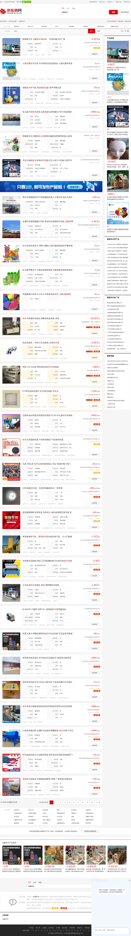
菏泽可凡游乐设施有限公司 (92, 273)
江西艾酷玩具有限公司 (113, 335)
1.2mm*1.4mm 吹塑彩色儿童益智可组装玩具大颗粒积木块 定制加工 (11, 870)
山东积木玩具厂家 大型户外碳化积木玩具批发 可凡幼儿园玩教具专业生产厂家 (116, 870)
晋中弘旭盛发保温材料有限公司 (116, 306)
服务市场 (119, 2)
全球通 (58, 928)
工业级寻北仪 (111, 404)
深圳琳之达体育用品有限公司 (91, 201)
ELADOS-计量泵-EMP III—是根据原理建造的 (44, 609)
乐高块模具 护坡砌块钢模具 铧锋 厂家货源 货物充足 (47, 779)
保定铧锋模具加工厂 (94, 782)
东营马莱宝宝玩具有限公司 (115, 319)
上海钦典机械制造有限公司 (92, 346)
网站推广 (110, 2)
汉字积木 (45, 823)
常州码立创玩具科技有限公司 (115, 342)
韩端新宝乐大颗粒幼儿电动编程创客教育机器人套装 (47, 136)
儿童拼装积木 (89, 813)
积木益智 (71, 26)
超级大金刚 (110, 387)
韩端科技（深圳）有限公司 (92, 135)
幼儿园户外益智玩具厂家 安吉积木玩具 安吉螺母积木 (95, 870)
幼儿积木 (59, 816)
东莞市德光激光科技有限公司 (91, 564)
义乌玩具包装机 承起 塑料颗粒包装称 (40, 585)
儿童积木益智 (114, 26)
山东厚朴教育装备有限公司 (92, 115)
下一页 (127, 31)
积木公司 (30, 26)
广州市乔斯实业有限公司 (114, 329)
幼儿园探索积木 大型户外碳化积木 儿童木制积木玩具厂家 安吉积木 (74, 870)
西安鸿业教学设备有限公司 (115, 322)
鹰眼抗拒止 (110, 394)
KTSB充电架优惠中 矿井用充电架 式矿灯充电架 (40, 391)
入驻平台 (27, 2)
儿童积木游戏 (75, 823)
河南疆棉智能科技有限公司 (115, 312)
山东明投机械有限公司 (93, 370)
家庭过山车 (110, 381)
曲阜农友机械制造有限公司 (92, 734)
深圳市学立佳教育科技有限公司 (91, 91)
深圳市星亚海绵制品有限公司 (91, 67)
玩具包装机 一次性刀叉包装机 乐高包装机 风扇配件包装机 (40, 343)
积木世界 (88, 823)
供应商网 (3, 21)
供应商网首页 (93, 2)
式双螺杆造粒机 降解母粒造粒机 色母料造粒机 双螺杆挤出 (40, 318)
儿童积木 (85, 26)
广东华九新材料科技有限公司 (115, 332)
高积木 (73, 820)
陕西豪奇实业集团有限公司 (115, 316)
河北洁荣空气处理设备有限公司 (91, 661)
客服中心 (80, 928)
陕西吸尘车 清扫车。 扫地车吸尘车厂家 (43, 39)
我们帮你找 (125, 12)
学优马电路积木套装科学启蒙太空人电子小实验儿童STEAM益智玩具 (117, 134)
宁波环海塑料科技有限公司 (92, 637)
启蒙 (72, 816)
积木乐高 (45, 816)
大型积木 (59, 820)
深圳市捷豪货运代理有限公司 (91, 439)
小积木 (45, 813)
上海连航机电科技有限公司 (92, 608)
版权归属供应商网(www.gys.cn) (74, 933)
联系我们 (87, 928)
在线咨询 (94, 54)
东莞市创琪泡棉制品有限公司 (91, 297)
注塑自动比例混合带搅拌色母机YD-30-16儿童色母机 (47, 415)
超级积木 (16, 823)
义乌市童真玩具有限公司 (114, 326)
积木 (56, 26)
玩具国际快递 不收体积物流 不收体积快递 (42, 440)
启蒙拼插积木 (61, 823)
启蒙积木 (121, 21)
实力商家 (51, 928)
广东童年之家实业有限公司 (115, 345)
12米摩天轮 (110, 384)
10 (92, 802)
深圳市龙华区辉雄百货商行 (92, 249)
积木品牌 (31, 823)
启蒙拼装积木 (89, 820)
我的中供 (102, 2)
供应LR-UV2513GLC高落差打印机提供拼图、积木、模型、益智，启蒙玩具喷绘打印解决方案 (117, 167)
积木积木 (16, 26)
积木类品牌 (12, 21)
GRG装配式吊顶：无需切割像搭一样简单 (42, 488)
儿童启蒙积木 (32, 820)
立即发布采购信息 (90, 831)
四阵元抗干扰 (111, 407)
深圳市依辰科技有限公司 (93, 685)
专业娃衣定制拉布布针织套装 (115, 400)
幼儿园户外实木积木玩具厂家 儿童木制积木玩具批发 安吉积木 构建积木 (53, 870)
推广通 (38, 928)
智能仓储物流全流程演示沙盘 (115, 371)
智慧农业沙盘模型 (112, 367)
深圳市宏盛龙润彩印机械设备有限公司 (89, 225)
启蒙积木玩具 (18, 820)
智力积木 (16, 816)
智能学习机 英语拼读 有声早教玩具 (41, 88)
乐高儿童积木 (47, 820)
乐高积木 (31, 816)
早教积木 (74, 813)
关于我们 (31, 928)
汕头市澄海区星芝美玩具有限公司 (90, 159)
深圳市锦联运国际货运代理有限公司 (89, 758)
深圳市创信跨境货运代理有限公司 (90, 467)
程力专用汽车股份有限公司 (92, 42)
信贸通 (44, 928)
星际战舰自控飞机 (112, 377)
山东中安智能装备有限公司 (92, 394)
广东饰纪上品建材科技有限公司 (91, 491)
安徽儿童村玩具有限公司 (114, 303)
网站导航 (127, 2)
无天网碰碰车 (111, 390)
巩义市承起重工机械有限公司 (91, 588)
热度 (98, 31)
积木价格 (44, 26)
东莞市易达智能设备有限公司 (91, 419)
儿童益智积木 (100, 26)
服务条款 (64, 928)
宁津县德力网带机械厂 (93, 710)
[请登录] (19, 2)
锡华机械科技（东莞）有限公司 (91, 322)
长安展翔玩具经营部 (113, 309)
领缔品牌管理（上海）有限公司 (116, 349)
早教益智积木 (61, 813)
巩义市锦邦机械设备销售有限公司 (90, 540)
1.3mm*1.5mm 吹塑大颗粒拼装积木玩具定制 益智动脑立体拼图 (32, 870)
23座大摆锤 (110, 374)
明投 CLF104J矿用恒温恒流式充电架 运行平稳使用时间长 (40, 367)
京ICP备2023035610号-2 (55, 933)
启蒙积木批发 (89, 816)
